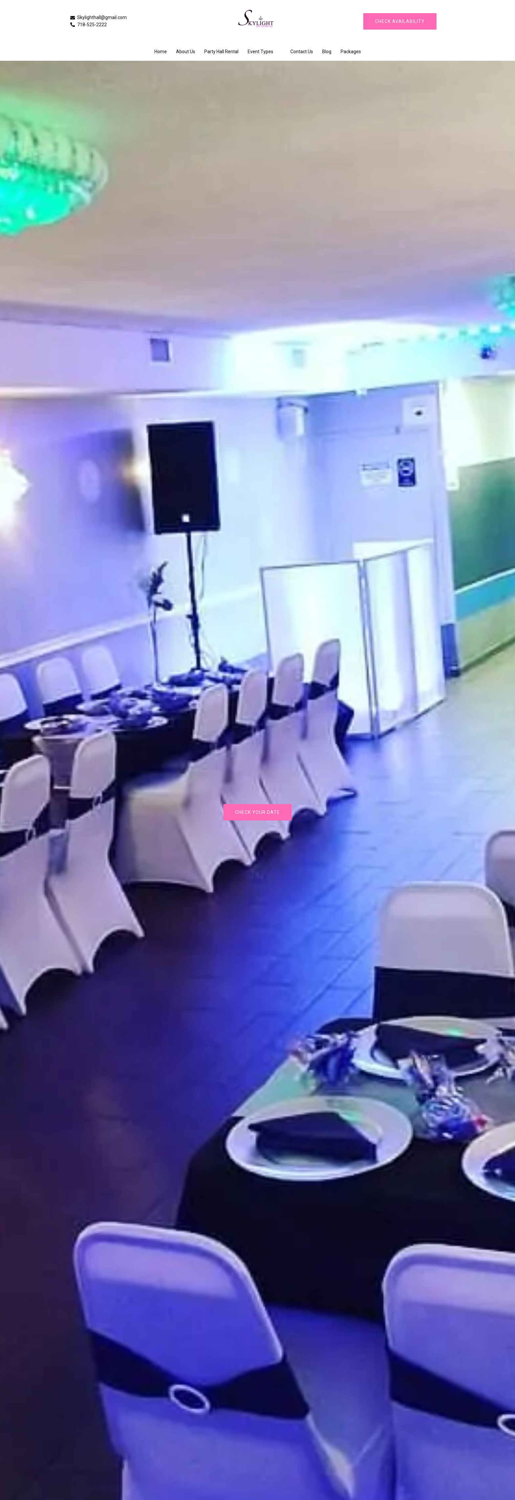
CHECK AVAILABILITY (400, 21)
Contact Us (301, 51)
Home (160, 51)
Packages (351, 51)
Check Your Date (257, 812)
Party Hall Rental (221, 51)
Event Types (260, 51)
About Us (185, 51)
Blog (326, 51)
